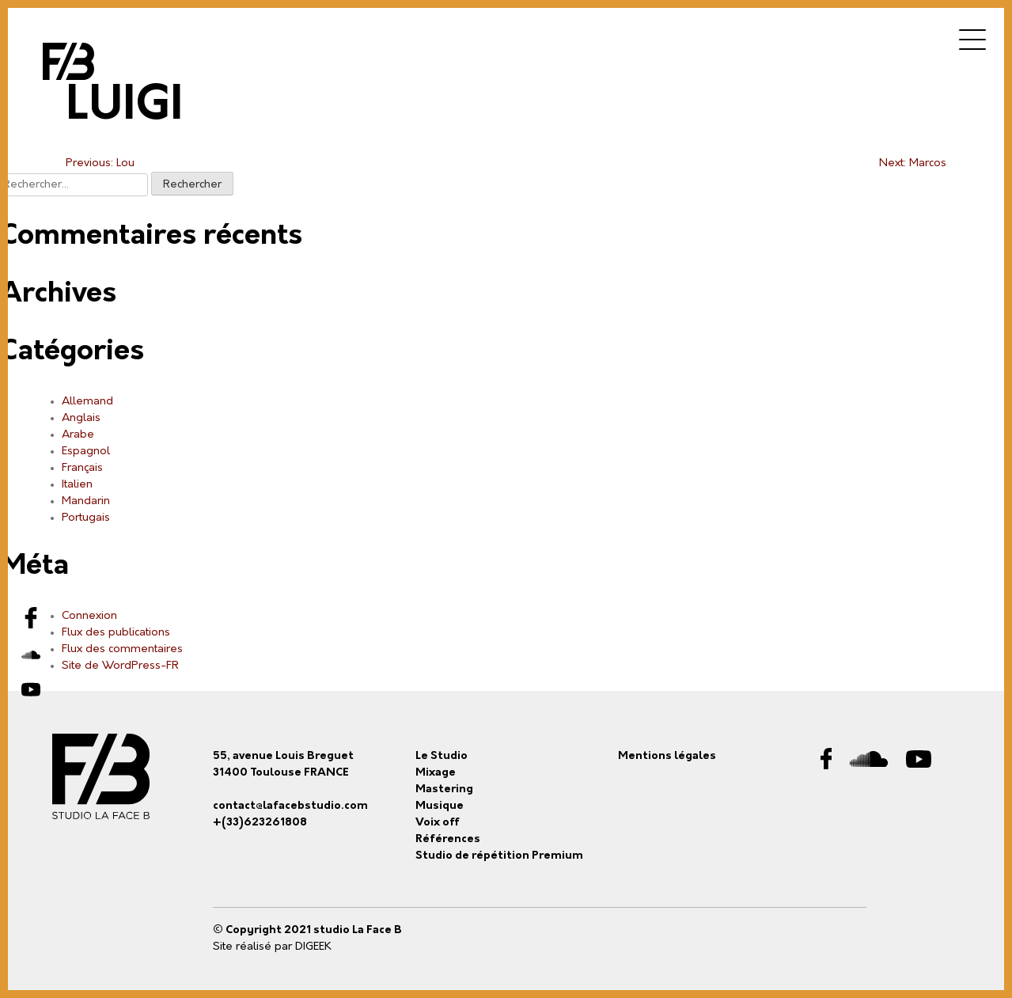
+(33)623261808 (260, 823)
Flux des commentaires (122, 649)
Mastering (444, 789)
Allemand (87, 402)
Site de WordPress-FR (120, 666)
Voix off (437, 823)
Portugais (86, 518)
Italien (77, 485)
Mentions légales (667, 756)
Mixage (435, 773)
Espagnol (86, 451)
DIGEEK (313, 947)
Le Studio (441, 756)
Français (82, 468)
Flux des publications (116, 633)
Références (447, 839)
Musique (439, 806)
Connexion (89, 616)
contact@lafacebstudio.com (290, 806)
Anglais (81, 418)
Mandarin (86, 501)
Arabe (78, 435)
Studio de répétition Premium (499, 856)
